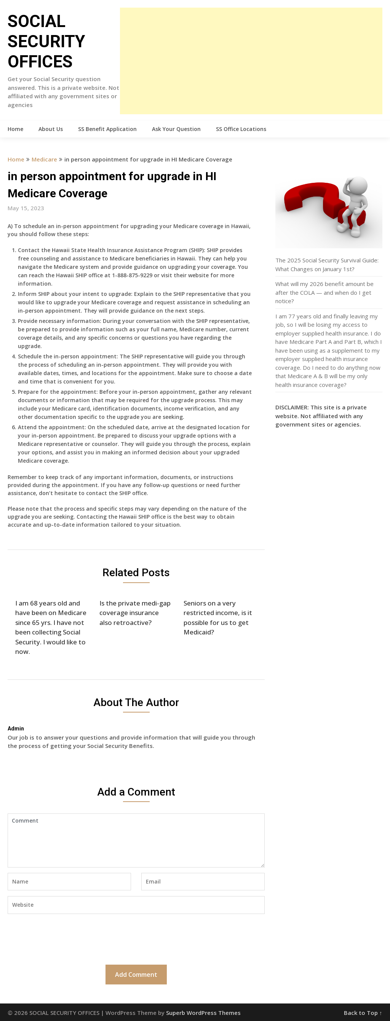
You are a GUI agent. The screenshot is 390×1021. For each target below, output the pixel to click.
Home (15, 129)
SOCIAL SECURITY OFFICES (46, 41)
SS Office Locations (241, 129)
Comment (136, 840)
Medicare (44, 159)
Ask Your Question (176, 129)
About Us (50, 129)
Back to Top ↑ (363, 1012)
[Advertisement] (251, 61)
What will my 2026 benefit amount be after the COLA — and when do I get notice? (324, 292)
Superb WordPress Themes (203, 1012)
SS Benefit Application (107, 129)
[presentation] (65, 938)
